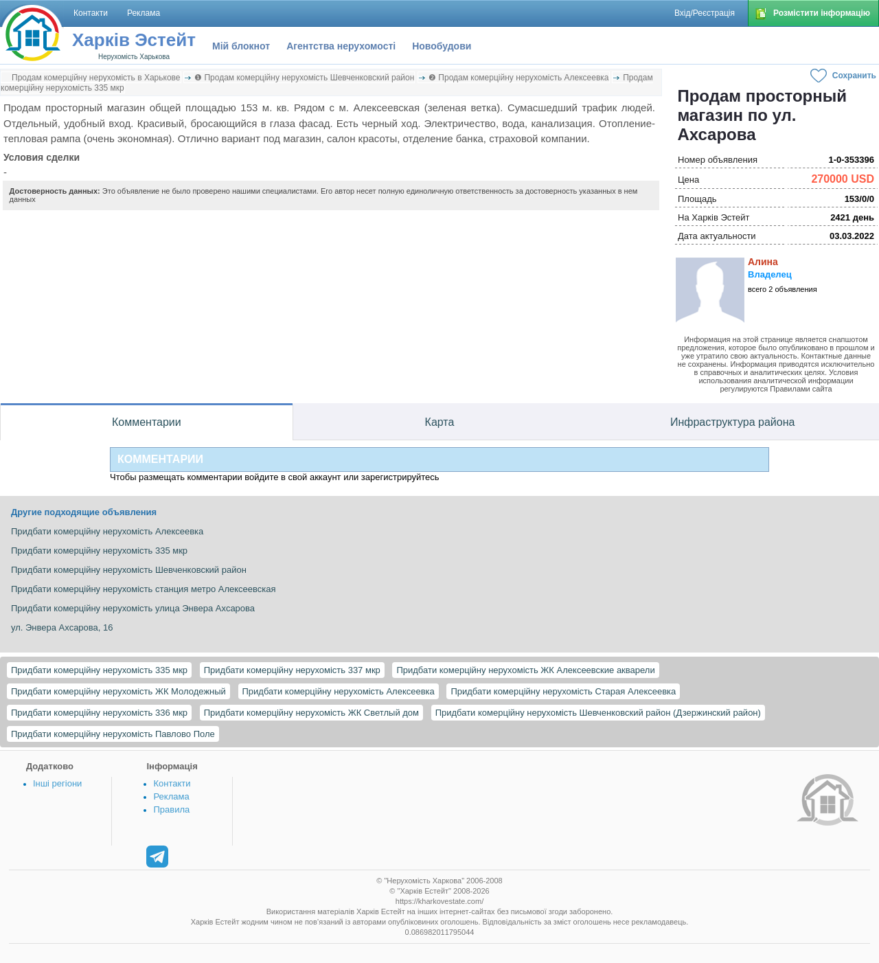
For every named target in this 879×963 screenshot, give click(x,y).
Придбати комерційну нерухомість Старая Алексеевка (563, 691)
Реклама (171, 796)
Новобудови (441, 46)
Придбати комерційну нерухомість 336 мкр (99, 712)
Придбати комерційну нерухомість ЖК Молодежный (118, 691)
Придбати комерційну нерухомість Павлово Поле (113, 734)
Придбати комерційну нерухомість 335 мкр (99, 670)
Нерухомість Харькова (134, 56)
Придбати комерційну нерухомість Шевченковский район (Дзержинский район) (598, 712)
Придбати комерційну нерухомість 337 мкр (292, 670)
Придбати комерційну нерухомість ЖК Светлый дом (311, 712)
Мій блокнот (241, 46)
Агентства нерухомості (341, 46)
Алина (763, 261)
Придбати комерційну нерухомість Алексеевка (338, 691)
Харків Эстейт (134, 40)
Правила (171, 809)
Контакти (171, 783)
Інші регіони (57, 783)
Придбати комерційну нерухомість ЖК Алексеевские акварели (525, 670)
